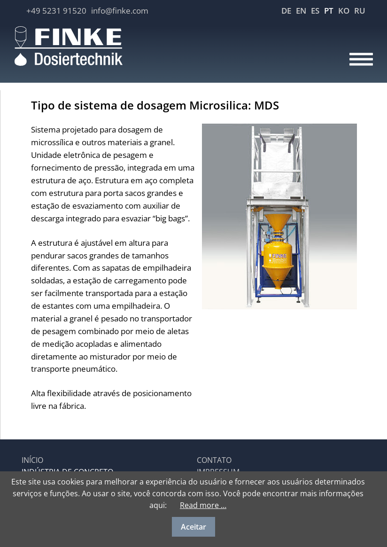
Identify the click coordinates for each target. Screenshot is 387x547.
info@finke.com (119, 10)
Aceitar (193, 527)
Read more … (203, 505)
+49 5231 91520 (56, 10)
